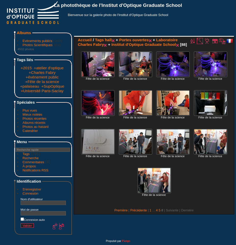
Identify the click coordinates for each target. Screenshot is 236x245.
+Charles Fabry (42, 72)
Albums (24, 33)
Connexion (30, 193)
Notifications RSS (35, 170)
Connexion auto (33, 219)
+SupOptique (52, 86)
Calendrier (30, 131)
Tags (26, 154)
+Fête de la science (42, 81)
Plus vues (30, 110)
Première (121, 210)
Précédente (138, 210)
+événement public (42, 77)
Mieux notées (32, 114)
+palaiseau (29, 86)
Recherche (31, 158)
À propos (29, 166)
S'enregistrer (32, 189)
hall (108, 40)
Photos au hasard (36, 127)
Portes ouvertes (134, 40)
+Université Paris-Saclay (42, 91)
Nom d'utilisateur (32, 199)
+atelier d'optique (49, 68)
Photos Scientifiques (38, 45)
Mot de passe (30, 209)
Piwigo (126, 240)
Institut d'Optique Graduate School (143, 44)
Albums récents (34, 123)
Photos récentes (35, 118)
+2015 (26, 68)
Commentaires (33, 162)
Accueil (85, 40)
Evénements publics (37, 41)
